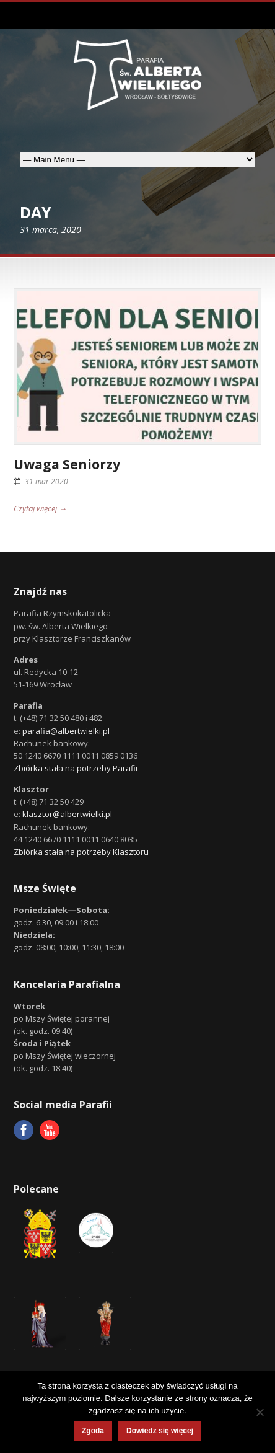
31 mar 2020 (46, 481)
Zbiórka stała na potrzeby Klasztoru (81, 851)
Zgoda (93, 1430)
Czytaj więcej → (40, 508)
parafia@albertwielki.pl (66, 730)
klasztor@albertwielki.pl (67, 813)
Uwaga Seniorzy (67, 464)
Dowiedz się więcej (159, 1430)
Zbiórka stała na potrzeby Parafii (76, 768)
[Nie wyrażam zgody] (259, 1412)
